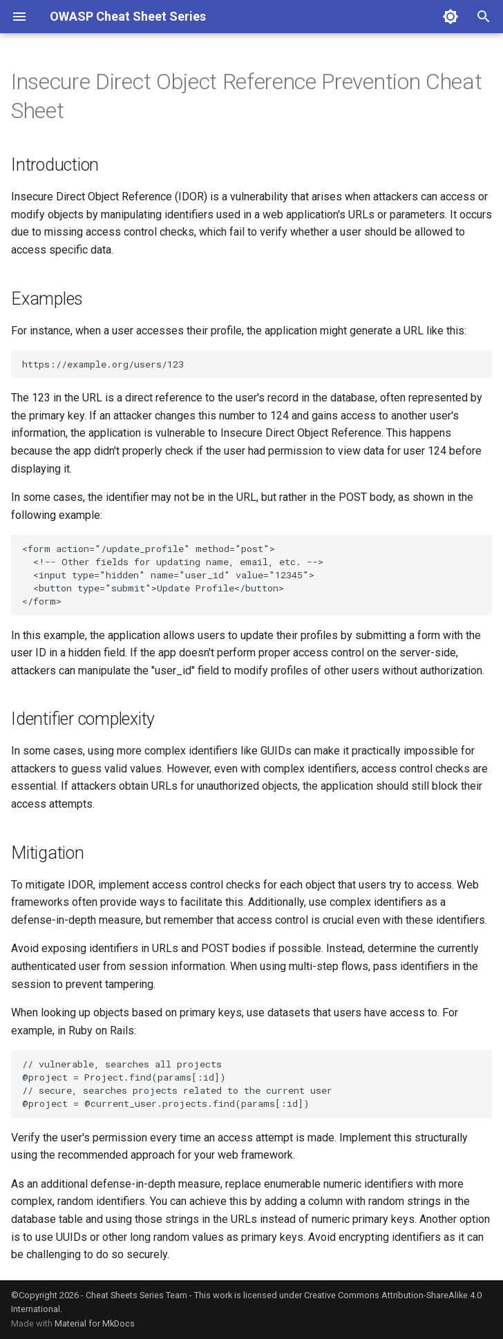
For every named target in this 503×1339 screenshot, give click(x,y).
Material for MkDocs (95, 1323)
